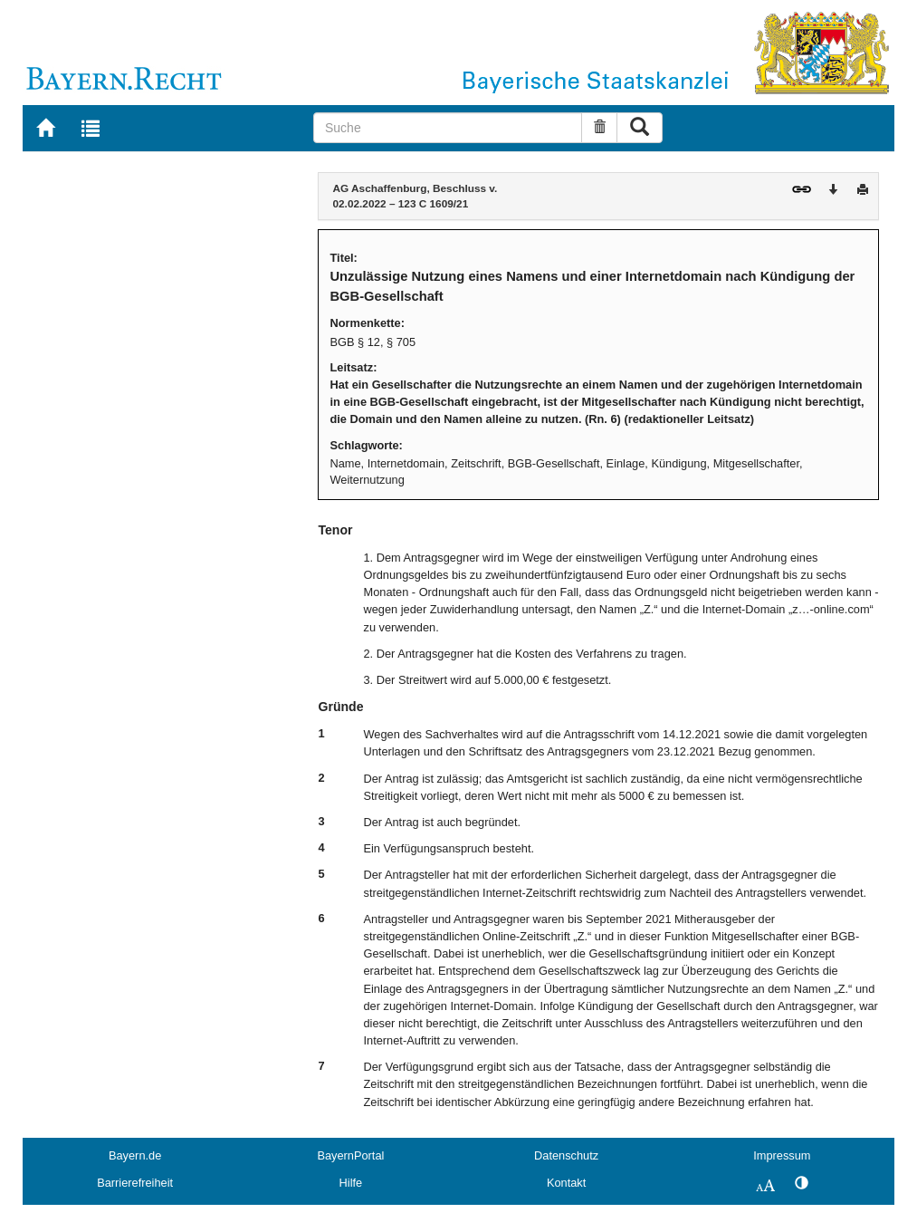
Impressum (781, 1155)
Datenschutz (566, 1155)
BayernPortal (350, 1155)
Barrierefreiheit (135, 1182)
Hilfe (351, 1182)
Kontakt (566, 1182)
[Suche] (447, 127)
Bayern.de (135, 1155)
